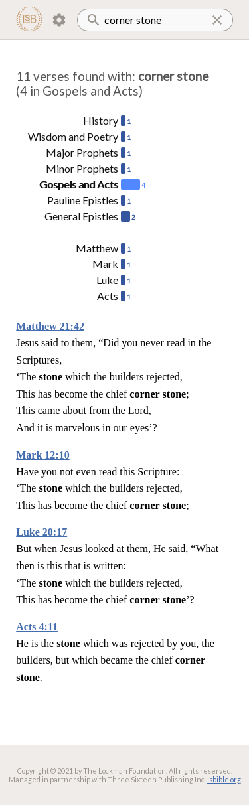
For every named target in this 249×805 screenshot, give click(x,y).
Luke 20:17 (41, 532)
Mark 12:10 (42, 455)
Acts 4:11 (37, 626)
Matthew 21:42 (50, 326)
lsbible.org (224, 779)
